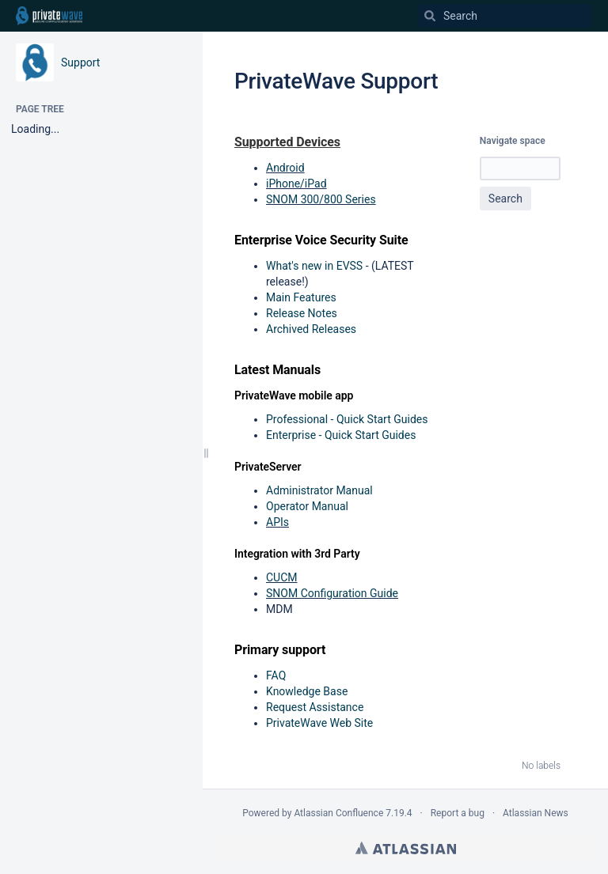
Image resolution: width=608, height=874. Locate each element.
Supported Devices (287, 141)
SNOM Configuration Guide (332, 593)
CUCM (282, 577)
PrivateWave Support (336, 81)
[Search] (430, 15)
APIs (277, 522)
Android (285, 167)
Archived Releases (311, 329)
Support (80, 62)
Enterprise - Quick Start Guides (341, 435)
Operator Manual (307, 506)
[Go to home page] (49, 16)
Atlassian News (535, 813)
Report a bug (457, 813)
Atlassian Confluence (338, 813)
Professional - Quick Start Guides (347, 419)
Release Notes (301, 313)
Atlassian (405, 848)
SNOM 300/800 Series (321, 199)
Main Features (301, 297)
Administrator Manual (319, 490)
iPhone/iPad (296, 183)
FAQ (276, 675)
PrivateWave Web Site (319, 723)
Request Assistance (314, 707)
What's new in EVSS (314, 265)
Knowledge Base (307, 691)
